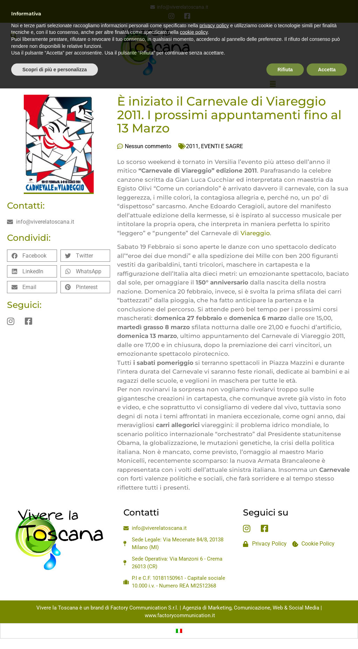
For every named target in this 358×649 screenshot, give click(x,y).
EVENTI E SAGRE (222, 146)
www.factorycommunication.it (180, 615)
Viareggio (255, 233)
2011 (192, 146)
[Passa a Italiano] (179, 631)
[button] (13, 35)
